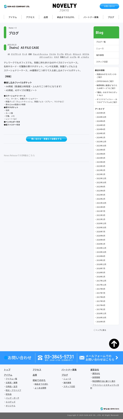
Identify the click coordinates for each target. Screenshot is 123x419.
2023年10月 (101, 145)
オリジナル (10, 405)
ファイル (52, 54)
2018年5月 (101, 272)
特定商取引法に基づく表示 (103, 381)
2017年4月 (101, 305)
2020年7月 (101, 231)
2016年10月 (101, 317)
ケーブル (60, 54)
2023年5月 (101, 158)
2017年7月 (101, 293)
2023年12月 (101, 141)
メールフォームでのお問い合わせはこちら (100, 357)
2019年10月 (101, 252)
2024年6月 (101, 121)
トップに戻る (100, 330)
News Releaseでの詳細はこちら (19, 155)
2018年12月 (101, 264)
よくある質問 (40, 387)
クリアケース (16, 54)
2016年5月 (101, 321)
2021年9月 (101, 207)
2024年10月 (101, 117)
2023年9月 (101, 149)
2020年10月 (101, 227)
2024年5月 (101, 125)
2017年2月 (101, 309)
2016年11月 (101, 313)
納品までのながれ (65, 17)
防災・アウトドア (13, 390)
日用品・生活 (11, 386)
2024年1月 (101, 137)
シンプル (73, 57)
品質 (46, 17)
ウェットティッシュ (40, 54)
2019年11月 (101, 248)
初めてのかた (39, 380)
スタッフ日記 (102, 61)
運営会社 (94, 369)
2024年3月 (101, 133)
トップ (7, 369)
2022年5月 (101, 194)
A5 (79, 57)
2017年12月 (101, 280)
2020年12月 (101, 223)
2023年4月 (101, 162)
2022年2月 (101, 199)
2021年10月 (101, 203)
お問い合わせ (109, 6)
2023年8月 (101, 154)
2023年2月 (101, 170)
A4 (9, 54)
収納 (30, 54)
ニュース (100, 48)
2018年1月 (101, 276)
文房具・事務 (11, 382)
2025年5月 (101, 113)
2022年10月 (101, 182)
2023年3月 (101, 166)
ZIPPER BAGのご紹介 (105, 81)
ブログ (111, 17)
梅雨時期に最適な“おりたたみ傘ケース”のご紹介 (107, 86)
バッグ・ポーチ (12, 397)
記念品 (9, 394)
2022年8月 (101, 186)
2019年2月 (101, 260)
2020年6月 (101, 235)
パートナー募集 (91, 17)
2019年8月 (101, 256)
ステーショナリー (46, 57)
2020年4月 (101, 239)
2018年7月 (101, 268)
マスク (56, 57)
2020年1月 (101, 244)
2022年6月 (101, 190)
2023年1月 (101, 174)
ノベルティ (85, 57)
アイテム (12, 17)
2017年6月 (101, 297)
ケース (24, 54)
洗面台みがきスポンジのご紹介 (106, 75)
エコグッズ (10, 401)
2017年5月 (101, 301)
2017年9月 (101, 289)
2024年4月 (101, 129)
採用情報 (96, 377)
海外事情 (100, 55)
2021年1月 (101, 219)
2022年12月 (101, 178)
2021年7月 (101, 211)
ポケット (68, 54)
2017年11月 (101, 284)
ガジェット (77, 54)
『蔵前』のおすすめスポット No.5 (107, 93)
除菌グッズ (64, 57)
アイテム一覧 (11, 378)
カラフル (85, 54)
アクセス (30, 17)
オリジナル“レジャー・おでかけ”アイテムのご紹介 (107, 100)
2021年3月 (101, 215)
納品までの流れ (41, 384)
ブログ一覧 (101, 41)
